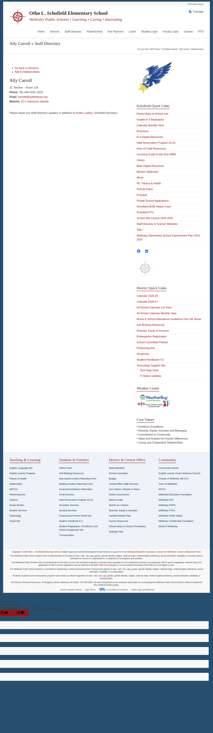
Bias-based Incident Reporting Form (77, 478)
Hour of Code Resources (151, 148)
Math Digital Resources (150, 166)
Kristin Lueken (84, 113)
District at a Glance (118, 505)
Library (141, 160)
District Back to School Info (152, 113)
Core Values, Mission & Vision (124, 489)
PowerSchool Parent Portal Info (75, 515)
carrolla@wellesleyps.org (32, 96)
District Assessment (119, 494)
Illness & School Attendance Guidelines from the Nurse (169, 319)
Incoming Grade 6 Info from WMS (156, 154)
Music (140, 177)
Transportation (66, 535)
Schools (54, 31)
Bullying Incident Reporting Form (76, 484)
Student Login (149, 31)
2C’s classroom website (35, 101)
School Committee (118, 473)
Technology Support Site (151, 365)
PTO (201, 31)
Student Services (18, 510)
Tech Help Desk (149, 370)
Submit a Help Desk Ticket (189, 552)
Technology (15, 515)
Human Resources (118, 521)
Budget (112, 478)
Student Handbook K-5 (150, 359)
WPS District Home (196, 4)
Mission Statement (148, 171)
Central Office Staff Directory (123, 484)
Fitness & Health (18, 478)
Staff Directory (73, 31)
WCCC (162, 489)
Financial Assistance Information (75, 489)
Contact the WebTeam (166, 552)
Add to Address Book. (27, 71)
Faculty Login (171, 31)
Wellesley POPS (167, 505)
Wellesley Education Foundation (175, 494)
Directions (142, 131)
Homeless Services (69, 505)
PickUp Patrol (145, 189)
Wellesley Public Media (171, 515)
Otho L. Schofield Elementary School (76, 13)
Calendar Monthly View (150, 125)
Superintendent (117, 468)
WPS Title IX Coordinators (105, 565)
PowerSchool (94, 31)
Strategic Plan (116, 531)
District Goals (116, 499)
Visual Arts (143, 353)
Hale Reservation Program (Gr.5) (156, 142)
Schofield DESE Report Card (154, 206)
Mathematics (16, 484)
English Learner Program (22, 473)
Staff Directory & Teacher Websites (157, 224)
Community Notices (169, 468)
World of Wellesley (168, 526)
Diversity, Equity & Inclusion (153, 330)
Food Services (66, 494)
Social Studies (16, 505)
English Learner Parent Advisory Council (179, 473)
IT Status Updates (150, 376)
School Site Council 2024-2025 (155, 218)
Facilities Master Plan (120, 515)
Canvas (188, 31)
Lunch (132, 31)
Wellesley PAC (166, 499)
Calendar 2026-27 (147, 301)
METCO (13, 489)
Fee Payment (115, 31)
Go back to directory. (27, 68)
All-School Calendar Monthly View (157, 313)
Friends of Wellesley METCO (173, 478)
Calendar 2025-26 (147, 295)
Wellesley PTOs (167, 510)
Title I (140, 229)
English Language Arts (21, 468)
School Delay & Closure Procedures (127, 526)
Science (13, 499)
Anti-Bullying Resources (151, 324)
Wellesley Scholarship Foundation (176, 521)
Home (41, 31)
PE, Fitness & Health (149, 183)
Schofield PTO (145, 212)
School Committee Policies (152, 342)
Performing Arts (146, 348)
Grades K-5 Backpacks (150, 119)
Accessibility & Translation (118, 589)
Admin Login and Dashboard (143, 589)
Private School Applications (153, 200)
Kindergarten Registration (152, 336)
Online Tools (65, 468)
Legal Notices (91, 589)
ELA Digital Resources (150, 137)
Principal (142, 195)
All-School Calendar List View (154, 307)
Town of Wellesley (168, 484)
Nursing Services (68, 510)
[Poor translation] (20, 612)
